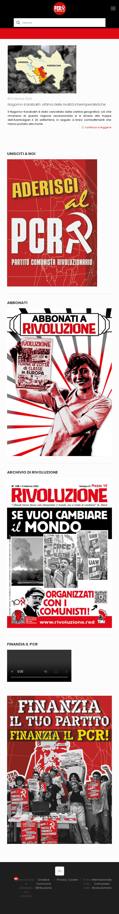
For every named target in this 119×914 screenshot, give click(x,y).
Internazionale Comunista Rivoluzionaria (102, 884)
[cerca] (59, 22)
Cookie (73, 880)
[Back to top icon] (59, 871)
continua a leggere (98, 127)
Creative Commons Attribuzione (43, 884)
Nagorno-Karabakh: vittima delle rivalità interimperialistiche (57, 104)
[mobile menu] (113, 8)
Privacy (62, 880)
